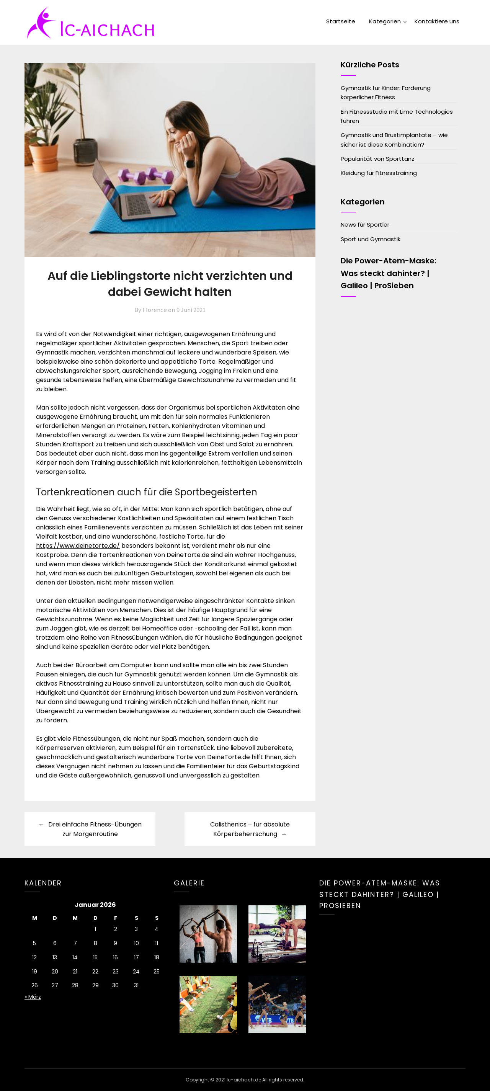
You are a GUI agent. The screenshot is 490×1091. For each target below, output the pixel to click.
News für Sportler (365, 224)
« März (32, 997)
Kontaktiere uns (437, 21)
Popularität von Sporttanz (378, 159)
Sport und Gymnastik (370, 239)
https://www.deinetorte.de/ (78, 545)
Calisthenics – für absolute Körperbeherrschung (250, 829)
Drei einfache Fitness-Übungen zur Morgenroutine (95, 829)
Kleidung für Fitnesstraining (379, 173)
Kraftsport (78, 444)
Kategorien (385, 21)
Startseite (340, 21)
